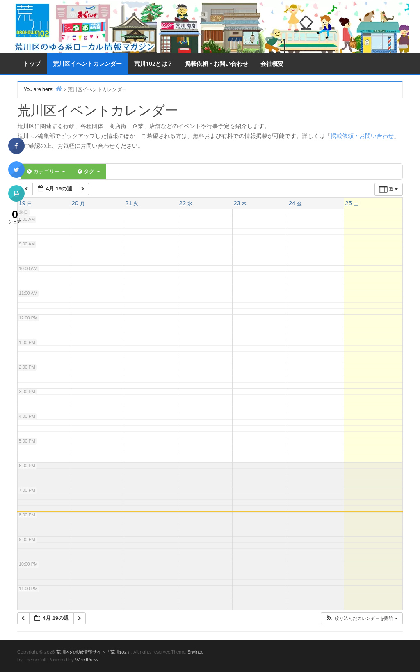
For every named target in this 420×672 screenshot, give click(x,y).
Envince (195, 652)
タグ (89, 171)
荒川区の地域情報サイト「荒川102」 (93, 652)
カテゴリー (46, 171)
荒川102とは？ (153, 63)
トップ (32, 63)
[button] (361, 618)
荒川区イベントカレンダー (87, 63)
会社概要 (271, 63)
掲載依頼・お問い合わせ (216, 63)
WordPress (86, 660)
